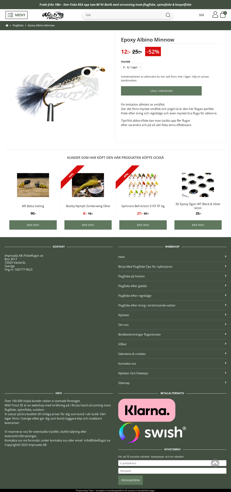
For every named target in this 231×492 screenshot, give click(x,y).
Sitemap (172, 383)
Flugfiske (18, 25)
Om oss (172, 325)
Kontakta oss (172, 364)
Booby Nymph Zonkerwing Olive (88, 206)
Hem (172, 257)
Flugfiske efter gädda (172, 286)
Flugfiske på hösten (172, 276)
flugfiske (149, 5)
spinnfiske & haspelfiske (174, 5)
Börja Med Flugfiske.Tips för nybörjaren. (172, 267)
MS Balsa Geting (33, 206)
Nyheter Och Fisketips (172, 373)
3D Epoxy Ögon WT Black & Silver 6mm (198, 206)
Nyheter (172, 315)
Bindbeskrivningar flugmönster (172, 334)
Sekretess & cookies (172, 354)
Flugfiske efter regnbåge (172, 296)
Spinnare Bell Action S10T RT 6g (143, 206)
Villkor (172, 344)
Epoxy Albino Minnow (41, 25)
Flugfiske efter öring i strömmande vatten (172, 305)
